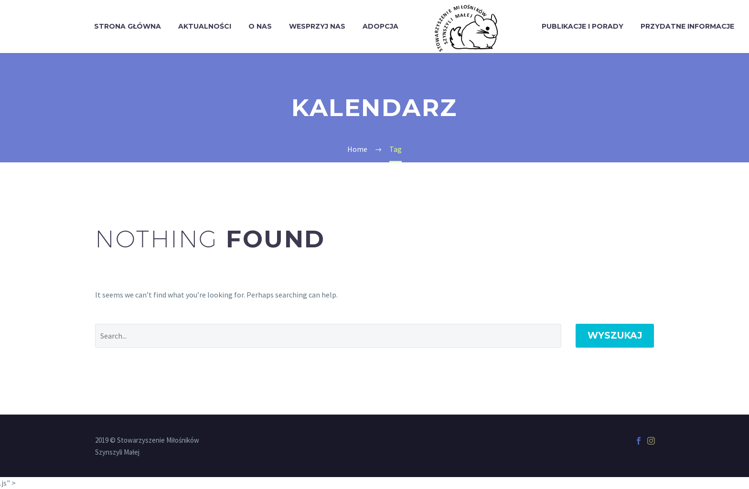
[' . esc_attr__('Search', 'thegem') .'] (328, 336)
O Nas (260, 26)
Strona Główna (127, 26)
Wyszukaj (615, 335)
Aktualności (204, 26)
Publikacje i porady (582, 26)
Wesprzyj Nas (317, 26)
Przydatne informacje (687, 26)
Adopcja (380, 26)
